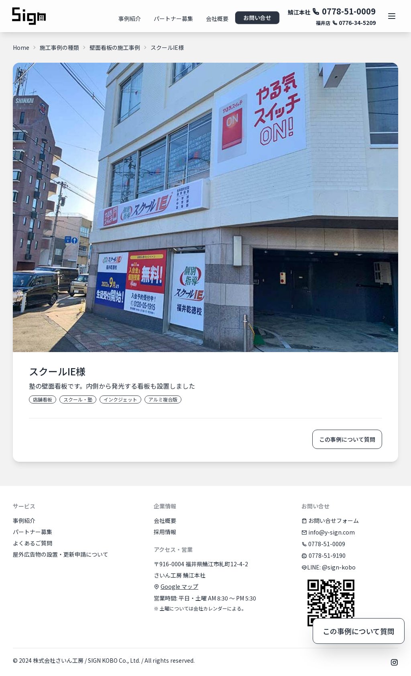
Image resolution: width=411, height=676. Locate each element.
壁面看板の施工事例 (115, 47)
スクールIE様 (167, 47)
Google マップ (179, 586)
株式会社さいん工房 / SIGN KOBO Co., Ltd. (86, 660)
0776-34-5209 (354, 22)
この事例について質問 (347, 439)
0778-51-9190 (323, 555)
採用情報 (165, 532)
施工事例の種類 (59, 47)
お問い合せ (257, 18)
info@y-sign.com (328, 532)
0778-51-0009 (344, 11)
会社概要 (217, 18)
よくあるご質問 (32, 543)
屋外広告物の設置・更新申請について (60, 554)
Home (21, 47)
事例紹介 (129, 18)
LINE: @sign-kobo (328, 567)
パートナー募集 (173, 18)
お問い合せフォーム (330, 520)
